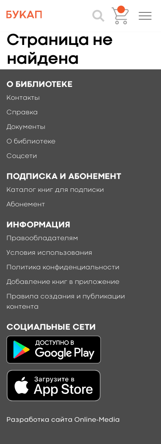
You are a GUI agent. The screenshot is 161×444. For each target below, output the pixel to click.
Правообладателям (42, 238)
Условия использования (49, 253)
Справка (22, 113)
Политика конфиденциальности (62, 268)
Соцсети (21, 156)
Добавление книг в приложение (62, 282)
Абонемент (25, 205)
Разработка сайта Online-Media (63, 420)
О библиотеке (30, 142)
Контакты (23, 98)
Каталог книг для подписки (55, 190)
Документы (26, 127)
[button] (145, 15)
